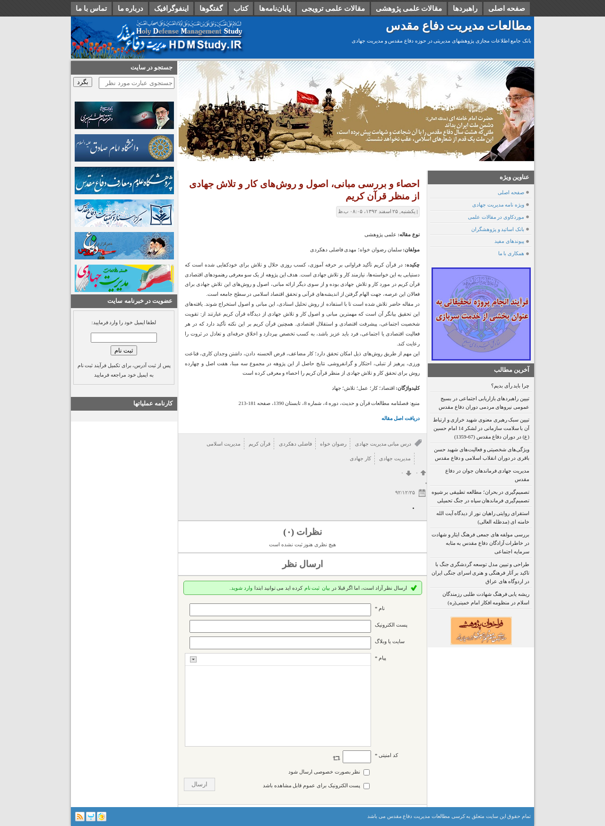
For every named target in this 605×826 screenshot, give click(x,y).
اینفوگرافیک (171, 8)
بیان (326, 588)
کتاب (240, 8)
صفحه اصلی (506, 8)
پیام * (380, 658)
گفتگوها (211, 8)
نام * (380, 608)
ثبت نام (312, 588)
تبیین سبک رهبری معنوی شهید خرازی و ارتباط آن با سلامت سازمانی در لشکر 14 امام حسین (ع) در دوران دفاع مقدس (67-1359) (481, 428)
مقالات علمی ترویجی (333, 8)
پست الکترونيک (391, 625)
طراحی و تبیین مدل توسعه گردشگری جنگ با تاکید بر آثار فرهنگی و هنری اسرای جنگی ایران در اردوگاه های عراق (480, 572)
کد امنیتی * (386, 755)
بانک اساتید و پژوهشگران (497, 229)
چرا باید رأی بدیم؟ (510, 385)
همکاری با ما (511, 253)
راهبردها (465, 8)
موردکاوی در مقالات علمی (496, 217)
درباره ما (131, 8)
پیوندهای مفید (509, 241)
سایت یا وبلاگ (390, 641)
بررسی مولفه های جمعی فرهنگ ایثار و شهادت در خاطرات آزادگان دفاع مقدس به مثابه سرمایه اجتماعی (480, 543)
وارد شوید (241, 588)
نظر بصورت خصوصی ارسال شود (324, 771)
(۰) (288, 532)
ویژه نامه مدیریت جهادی (498, 204)
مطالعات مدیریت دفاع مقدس (458, 25)
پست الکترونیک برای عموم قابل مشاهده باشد (312, 785)
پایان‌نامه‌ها (275, 8)
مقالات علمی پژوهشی (409, 8)
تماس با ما (91, 8)
